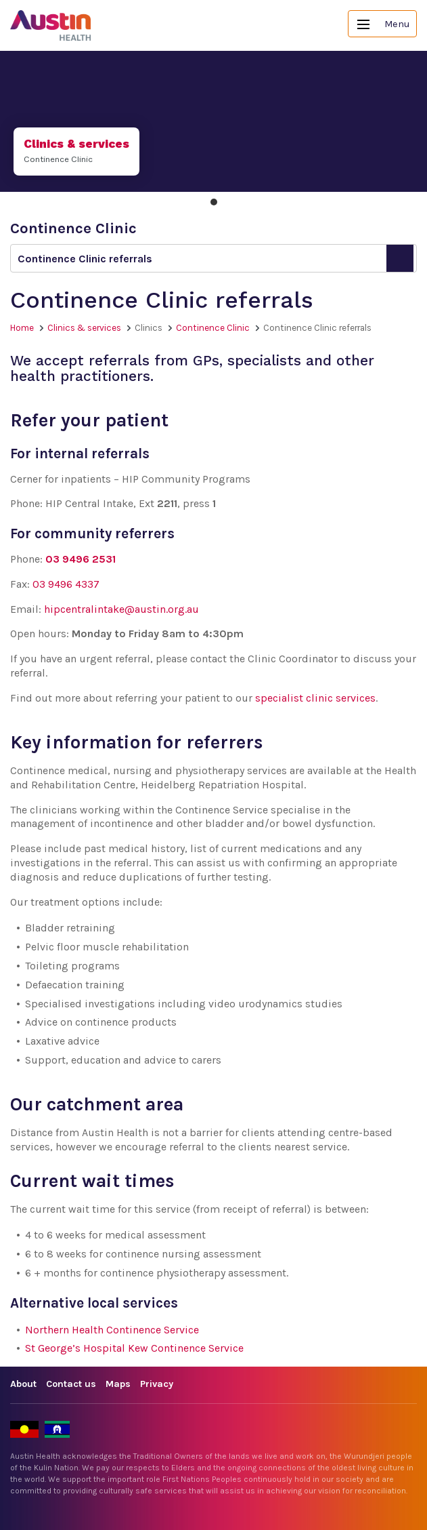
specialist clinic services (315, 697)
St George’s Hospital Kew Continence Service (134, 1348)
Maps (118, 1384)
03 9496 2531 (80, 558)
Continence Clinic (213, 328)
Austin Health (50, 25)
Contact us (71, 1384)
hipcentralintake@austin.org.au (121, 609)
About (23, 1384)
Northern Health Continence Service (112, 1329)
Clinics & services (84, 328)
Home (22, 328)
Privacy (156, 1384)
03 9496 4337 (65, 584)
